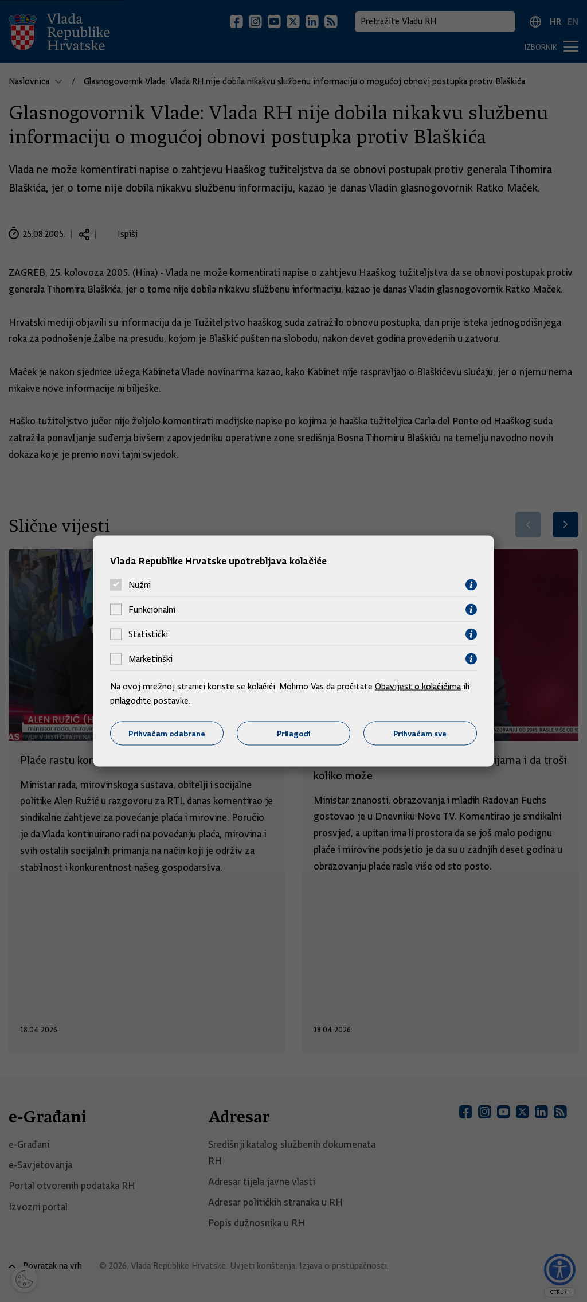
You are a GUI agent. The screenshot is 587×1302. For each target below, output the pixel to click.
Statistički (148, 634)
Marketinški (150, 659)
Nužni (139, 585)
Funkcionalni (151, 610)
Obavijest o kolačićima (418, 686)
